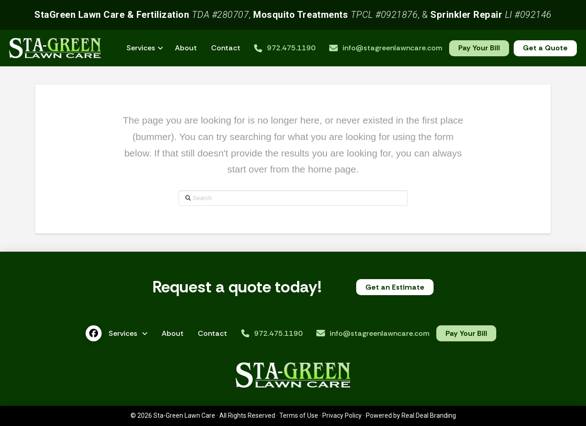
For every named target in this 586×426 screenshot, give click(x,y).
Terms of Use (298, 415)
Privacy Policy (342, 415)
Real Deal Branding (429, 415)
